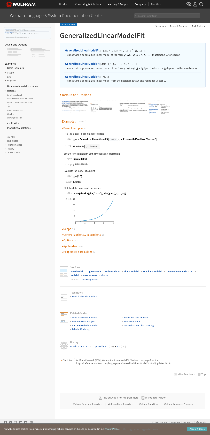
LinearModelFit (131, 271)
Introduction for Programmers (121, 397)
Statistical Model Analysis (84, 296)
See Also (159, 26)
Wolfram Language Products (178, 404)
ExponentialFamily (65, 107)
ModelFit (75, 275)
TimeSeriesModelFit (176, 271)
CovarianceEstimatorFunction (152, 108)
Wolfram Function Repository (88, 404)
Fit (192, 271)
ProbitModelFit (112, 271)
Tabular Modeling (81, 329)
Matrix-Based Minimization (85, 325)
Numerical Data (132, 321)
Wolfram (164, 422)
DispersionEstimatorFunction (152, 110)
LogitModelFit (94, 271)
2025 (121, 346)
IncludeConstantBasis (152, 112)
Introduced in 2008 (80, 346)
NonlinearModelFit (152, 271)
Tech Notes (197, 26)
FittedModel (77, 110)
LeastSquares (90, 275)
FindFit (104, 275)
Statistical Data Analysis (136, 317)
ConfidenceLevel (151, 106)
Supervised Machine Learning (139, 325)
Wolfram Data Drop (149, 404)
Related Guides (177, 26)
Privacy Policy (186, 422)
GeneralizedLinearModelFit (9, 29)
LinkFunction (83, 107)
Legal (174, 422)
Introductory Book (155, 397)
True (155, 112)
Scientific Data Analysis (83, 321)
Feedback (186, 374)
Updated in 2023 (104, 346)
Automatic (156, 109)
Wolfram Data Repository (121, 404)
